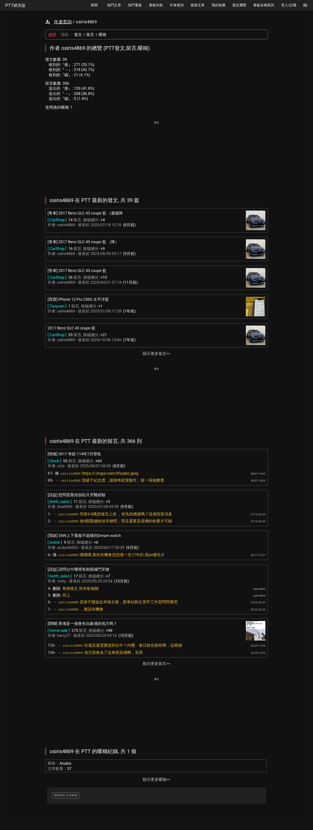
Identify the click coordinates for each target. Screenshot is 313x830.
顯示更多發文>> (156, 353)
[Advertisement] (156, 155)
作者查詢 (63, 21)
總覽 (52, 34)
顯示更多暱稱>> (156, 779)
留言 (90, 34)
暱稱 (102, 34)
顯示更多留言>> (156, 663)
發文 (78, 34)
